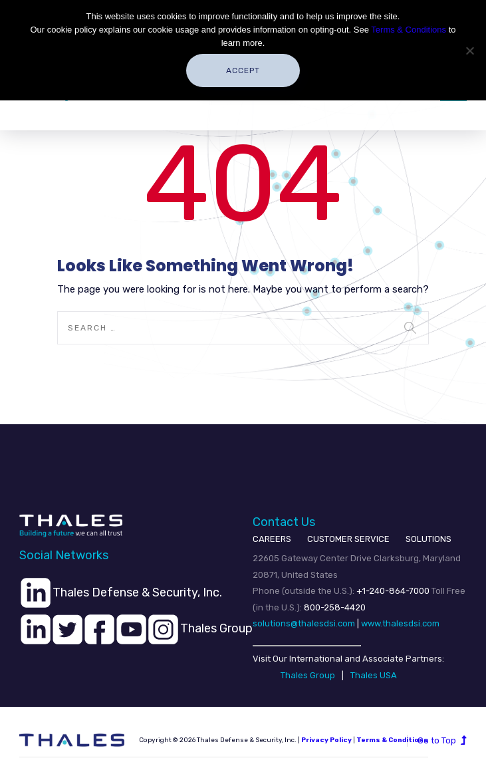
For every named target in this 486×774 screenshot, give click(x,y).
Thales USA (373, 675)
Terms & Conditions (408, 30)
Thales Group (308, 675)
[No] (469, 50)
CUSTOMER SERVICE (348, 539)
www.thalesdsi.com (400, 623)
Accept (243, 70)
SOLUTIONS (428, 539)
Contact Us (284, 522)
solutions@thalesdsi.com (304, 623)
